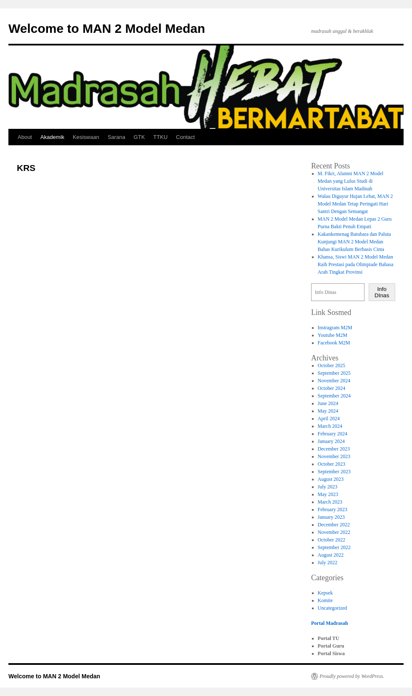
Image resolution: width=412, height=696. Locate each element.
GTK (139, 137)
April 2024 (329, 418)
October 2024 (332, 388)
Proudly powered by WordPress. (352, 676)
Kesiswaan (86, 137)
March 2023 (330, 502)
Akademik (52, 137)
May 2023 (328, 494)
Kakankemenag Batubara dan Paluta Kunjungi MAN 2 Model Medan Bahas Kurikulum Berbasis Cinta (354, 241)
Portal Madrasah (329, 623)
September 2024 (334, 396)
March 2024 (330, 426)
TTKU (160, 137)
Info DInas (382, 292)
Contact (185, 137)
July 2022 (328, 562)
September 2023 (334, 472)
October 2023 (332, 464)
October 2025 (332, 365)
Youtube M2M (332, 335)
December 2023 (334, 449)
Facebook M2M (334, 343)
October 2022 (332, 540)
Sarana (116, 137)
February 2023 (332, 509)
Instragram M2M (335, 328)
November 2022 (334, 532)
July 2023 (328, 487)
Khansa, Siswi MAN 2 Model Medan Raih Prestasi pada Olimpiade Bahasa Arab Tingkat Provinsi (356, 264)
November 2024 (334, 381)
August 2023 (331, 479)
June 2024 (328, 403)
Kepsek (325, 593)
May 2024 (328, 411)
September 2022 (334, 547)
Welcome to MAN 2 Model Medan (106, 28)
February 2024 (332, 434)
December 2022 (334, 525)
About (25, 137)
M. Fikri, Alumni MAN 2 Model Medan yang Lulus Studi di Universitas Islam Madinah (350, 181)
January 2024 (331, 441)
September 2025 (334, 373)
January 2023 (331, 517)
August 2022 (331, 555)
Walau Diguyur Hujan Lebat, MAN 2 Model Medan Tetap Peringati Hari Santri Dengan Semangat (355, 203)
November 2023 (334, 456)
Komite (325, 600)
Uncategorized (332, 608)
